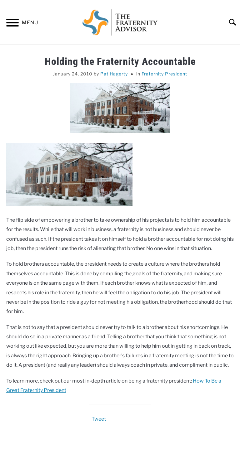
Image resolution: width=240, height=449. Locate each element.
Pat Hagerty (114, 73)
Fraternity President (164, 73)
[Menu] (12, 24)
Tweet (99, 419)
